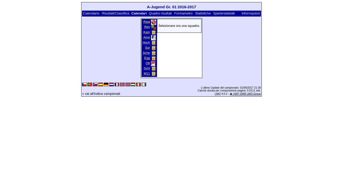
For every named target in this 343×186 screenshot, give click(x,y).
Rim (147, 27)
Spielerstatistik (224, 13)
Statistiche (203, 13)
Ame (146, 37)
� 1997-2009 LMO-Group (245, 93)
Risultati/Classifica (115, 13)
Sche (146, 53)
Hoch (146, 42)
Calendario (91, 13)
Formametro (183, 13)
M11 (147, 73)
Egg (147, 58)
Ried (146, 22)
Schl (147, 68)
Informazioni (251, 13)
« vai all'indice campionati (101, 94)
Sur (147, 48)
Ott (148, 63)
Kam (146, 32)
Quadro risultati (160, 13)
